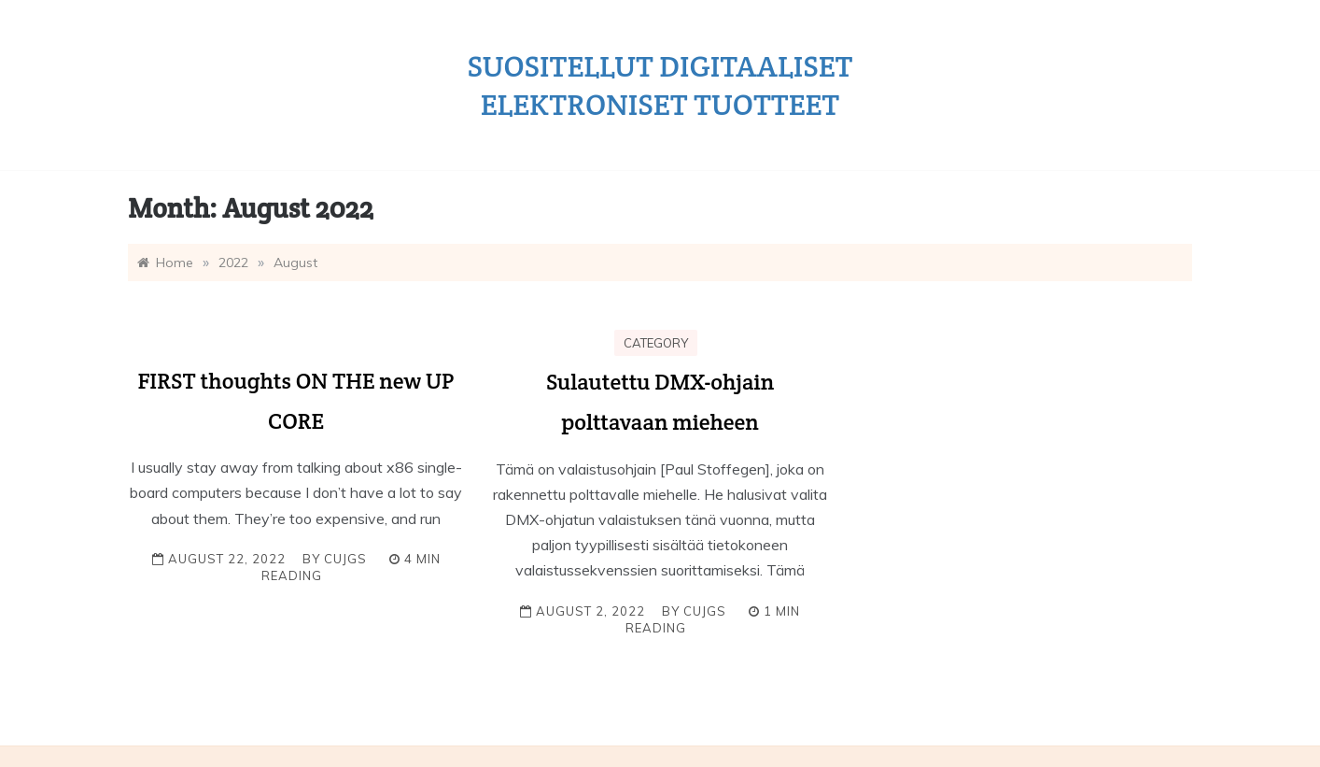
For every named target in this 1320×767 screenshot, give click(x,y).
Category (656, 342)
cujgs (345, 558)
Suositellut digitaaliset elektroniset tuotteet (660, 85)
